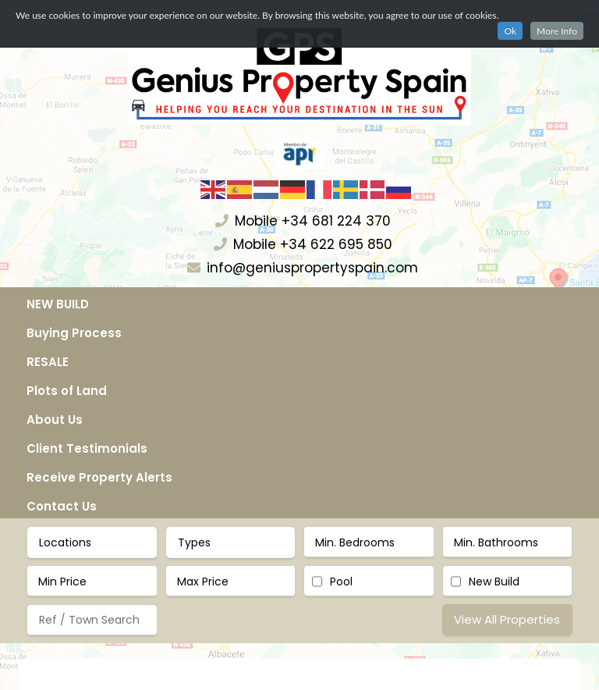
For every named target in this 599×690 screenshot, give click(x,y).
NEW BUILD (58, 304)
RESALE (48, 362)
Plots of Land (67, 390)
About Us (55, 419)
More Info (557, 31)
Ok (510, 31)
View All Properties (507, 619)
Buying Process (74, 333)
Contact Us (62, 506)
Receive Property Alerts (99, 477)
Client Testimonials (87, 448)
